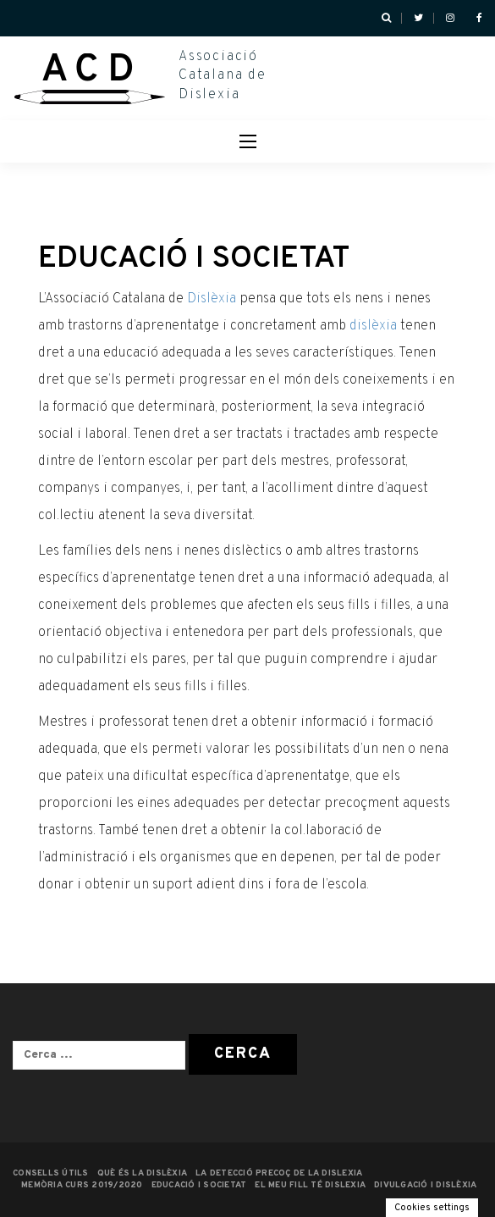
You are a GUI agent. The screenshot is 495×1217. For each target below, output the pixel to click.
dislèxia (373, 326)
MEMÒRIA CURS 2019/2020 (82, 1185)
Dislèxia (211, 298)
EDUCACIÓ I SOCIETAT (199, 1185)
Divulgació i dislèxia (425, 1185)
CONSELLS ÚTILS (51, 1173)
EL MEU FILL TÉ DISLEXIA (310, 1185)
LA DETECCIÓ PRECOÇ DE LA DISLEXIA (278, 1173)
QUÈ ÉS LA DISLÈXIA (142, 1173)
